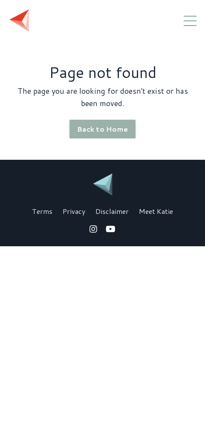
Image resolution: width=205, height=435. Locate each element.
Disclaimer (112, 211)
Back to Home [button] (102, 129)
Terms (42, 211)
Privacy (74, 211)
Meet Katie (156, 211)
